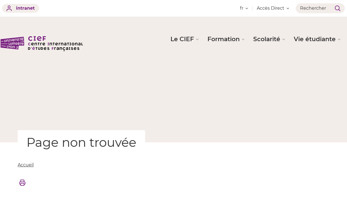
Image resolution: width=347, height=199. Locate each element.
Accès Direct (273, 8)
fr (244, 8)
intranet (21, 8)
